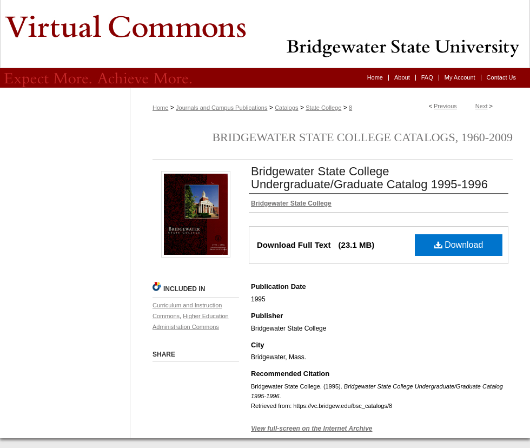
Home (160, 107)
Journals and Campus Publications (221, 107)
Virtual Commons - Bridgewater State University (265, 34)
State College (323, 107)
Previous (445, 106)
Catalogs (286, 107)
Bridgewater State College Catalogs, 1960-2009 (362, 137)
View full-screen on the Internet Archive (312, 428)
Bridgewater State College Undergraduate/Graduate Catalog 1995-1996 (369, 177)
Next (481, 106)
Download (458, 244)
